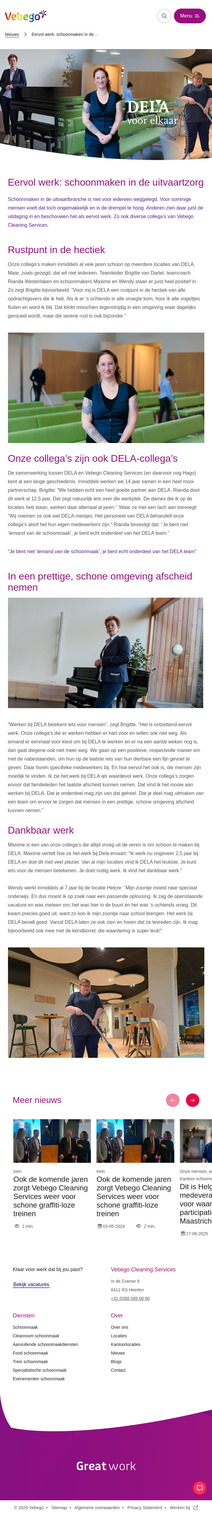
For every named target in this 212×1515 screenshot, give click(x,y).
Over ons (120, 1327)
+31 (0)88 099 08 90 (130, 1298)
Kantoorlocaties (126, 1344)
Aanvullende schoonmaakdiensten (45, 1344)
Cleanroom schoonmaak (36, 1335)
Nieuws (12, 34)
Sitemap (59, 1507)
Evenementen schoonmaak (39, 1378)
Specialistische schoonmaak (40, 1370)
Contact (118, 1370)
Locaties (119, 1335)
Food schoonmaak (30, 1353)
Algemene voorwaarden (97, 1507)
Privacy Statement (144, 1507)
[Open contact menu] (199, 1488)
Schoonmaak (25, 1327)
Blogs (116, 1361)
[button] (172, 1100)
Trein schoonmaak (30, 1361)
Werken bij (184, 1507)
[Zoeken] (164, 16)
